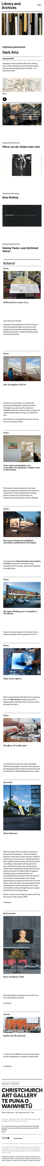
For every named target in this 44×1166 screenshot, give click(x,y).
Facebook (4, 99)
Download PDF (8, 58)
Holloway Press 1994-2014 (15, 302)
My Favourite (9, 913)
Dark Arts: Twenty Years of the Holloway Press (19, 64)
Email (3, 1132)
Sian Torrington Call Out (14, 384)
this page (23, 1160)
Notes (6, 268)
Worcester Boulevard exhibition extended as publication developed (19, 541)
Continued (7, 902)
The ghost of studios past (15, 745)
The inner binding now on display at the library (20, 612)
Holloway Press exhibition (13, 324)
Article (6, 1014)
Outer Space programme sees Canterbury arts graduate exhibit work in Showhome (21, 467)
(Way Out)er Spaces (12, 678)
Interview (7, 782)
